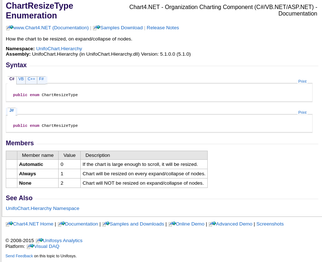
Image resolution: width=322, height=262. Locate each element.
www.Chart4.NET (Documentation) (51, 27)
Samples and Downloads (137, 226)
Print (302, 81)
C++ (31, 79)
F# (41, 79)
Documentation (81, 226)
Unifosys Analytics (63, 242)
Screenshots (270, 226)
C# (11, 79)
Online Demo (190, 226)
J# (11, 111)
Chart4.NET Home (33, 226)
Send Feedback (19, 258)
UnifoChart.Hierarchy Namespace (42, 210)
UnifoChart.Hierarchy (59, 48)
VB (21, 79)
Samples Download (121, 27)
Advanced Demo (234, 226)
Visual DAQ (46, 248)
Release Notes (163, 27)
